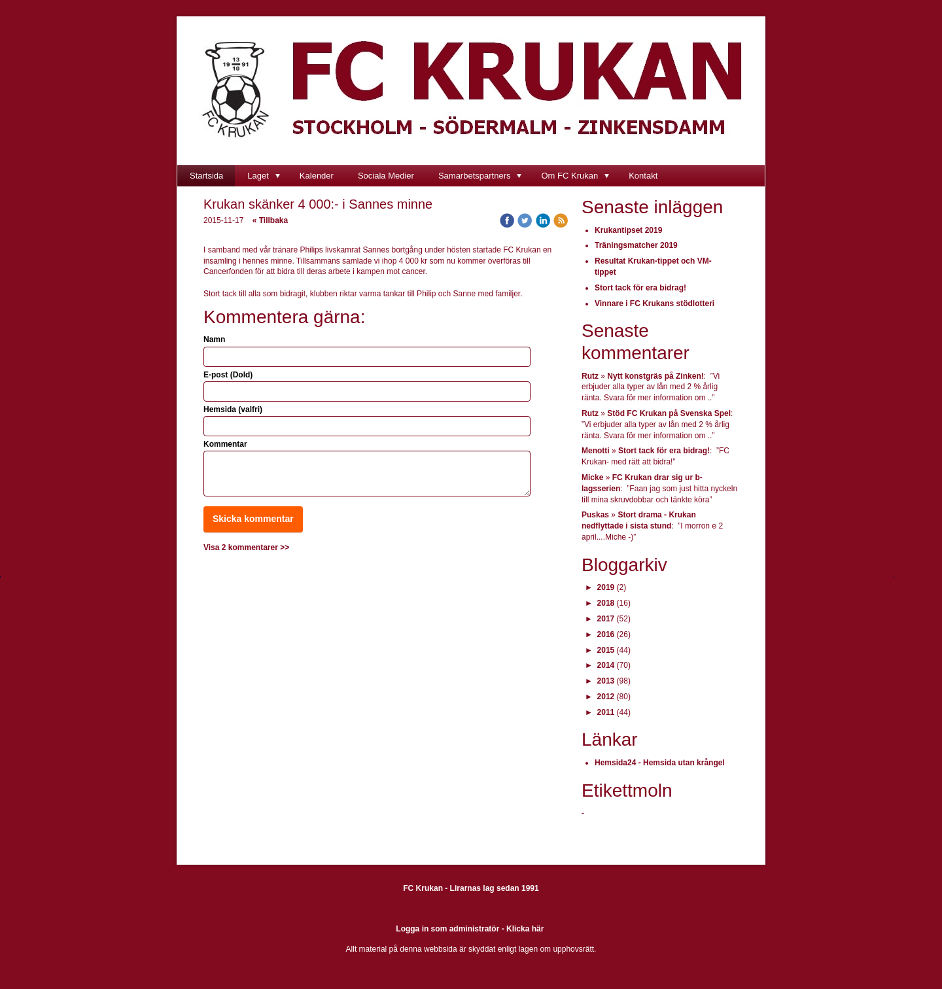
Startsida (206, 176)
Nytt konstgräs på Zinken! (655, 376)
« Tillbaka (270, 220)
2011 (606, 712)
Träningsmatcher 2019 (636, 245)
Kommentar (225, 444)
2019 (606, 587)
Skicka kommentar (253, 518)
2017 (606, 618)
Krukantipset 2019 (628, 230)
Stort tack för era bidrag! (640, 287)
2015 (606, 650)
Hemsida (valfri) (232, 409)
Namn (214, 339)
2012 (606, 696)
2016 (606, 634)
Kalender (317, 176)
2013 (606, 680)
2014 (606, 665)
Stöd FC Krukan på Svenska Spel (669, 413)
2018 (606, 603)
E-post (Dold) (228, 374)
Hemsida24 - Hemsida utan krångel (660, 762)
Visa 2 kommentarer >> (246, 547)
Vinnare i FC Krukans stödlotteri (654, 303)
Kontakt (643, 176)
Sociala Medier (386, 176)
